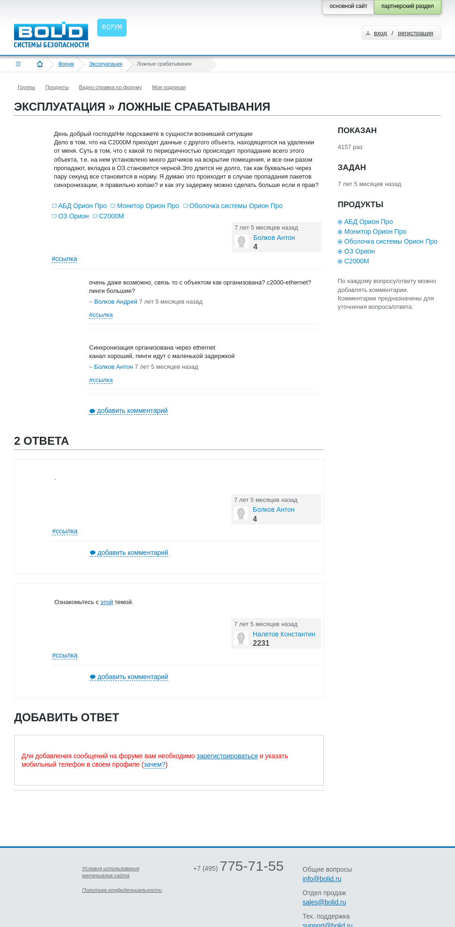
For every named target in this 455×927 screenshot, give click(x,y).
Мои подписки (168, 87)
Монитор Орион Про (148, 205)
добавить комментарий (132, 410)
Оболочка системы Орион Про (236, 205)
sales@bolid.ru (324, 902)
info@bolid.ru (322, 878)
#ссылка (64, 258)
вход (380, 33)
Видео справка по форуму (110, 87)
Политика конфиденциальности (122, 890)
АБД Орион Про (82, 205)
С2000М (111, 216)
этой (106, 602)
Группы (26, 87)
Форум (66, 64)
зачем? (154, 764)
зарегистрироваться (227, 756)
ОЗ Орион (73, 216)
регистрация (415, 33)
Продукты (57, 87)
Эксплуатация (105, 64)
